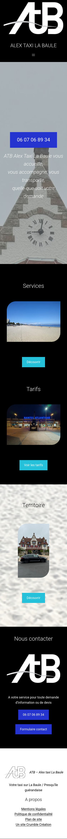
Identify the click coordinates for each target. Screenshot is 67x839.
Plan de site (33, 819)
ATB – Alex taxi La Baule (46, 772)
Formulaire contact (33, 729)
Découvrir (33, 362)
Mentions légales (33, 809)
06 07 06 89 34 (33, 140)
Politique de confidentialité (33, 814)
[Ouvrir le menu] (33, 55)
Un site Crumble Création (33, 824)
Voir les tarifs (33, 465)
